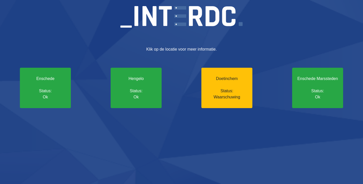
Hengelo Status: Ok (136, 87)
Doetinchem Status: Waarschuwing (227, 87)
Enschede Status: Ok (45, 87)
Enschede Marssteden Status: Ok (317, 87)
